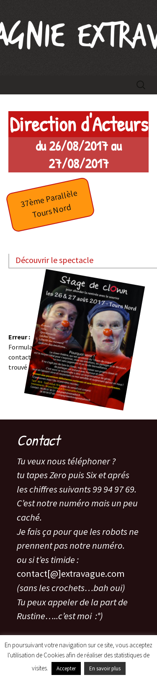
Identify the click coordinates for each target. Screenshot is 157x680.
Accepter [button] (66, 668)
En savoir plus (105, 668)
